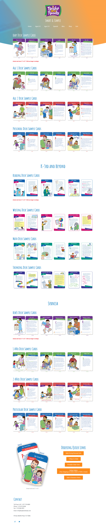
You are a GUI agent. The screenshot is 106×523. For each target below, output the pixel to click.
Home (29, 26)
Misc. (63, 26)
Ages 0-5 (37, 26)
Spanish (55, 26)
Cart (77, 26)
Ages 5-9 (46, 26)
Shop (70, 26)
